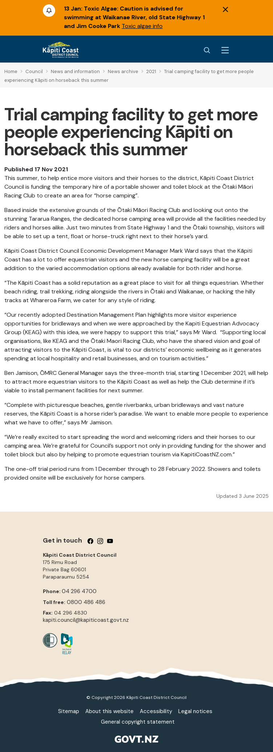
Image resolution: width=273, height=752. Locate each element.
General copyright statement (138, 721)
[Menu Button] (225, 50)
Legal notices (195, 711)
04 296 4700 (79, 591)
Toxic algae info (142, 26)
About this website (109, 711)
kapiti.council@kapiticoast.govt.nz (86, 620)
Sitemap (68, 711)
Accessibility (156, 711)
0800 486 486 (86, 602)
